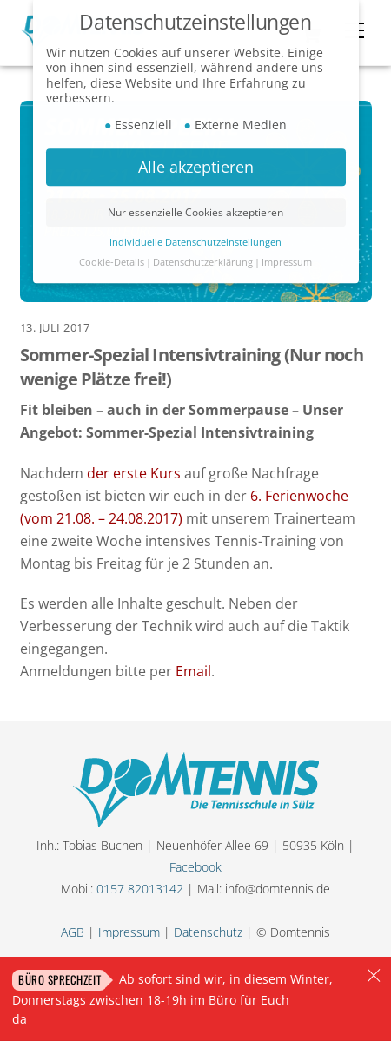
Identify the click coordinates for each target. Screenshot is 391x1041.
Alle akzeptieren (196, 159)
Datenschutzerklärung (203, 255)
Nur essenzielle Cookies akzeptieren (195, 205)
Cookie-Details (111, 255)
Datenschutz (208, 932)
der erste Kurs (134, 473)
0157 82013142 (139, 888)
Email (193, 671)
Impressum (129, 932)
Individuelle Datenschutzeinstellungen (195, 235)
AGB (72, 932)
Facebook (195, 867)
